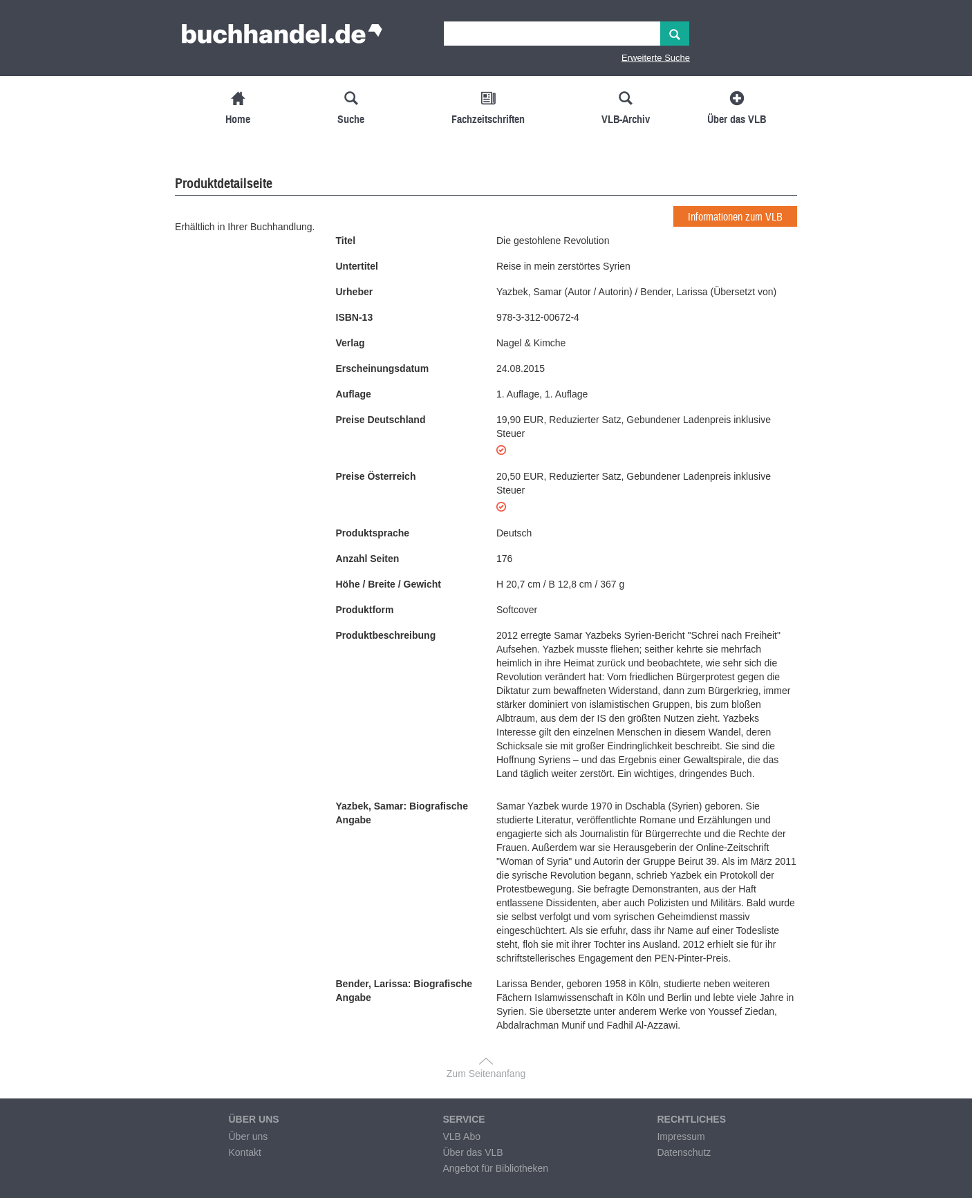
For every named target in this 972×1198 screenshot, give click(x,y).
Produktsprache (373, 533)
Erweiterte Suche (655, 58)
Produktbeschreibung (386, 635)
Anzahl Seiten (368, 558)
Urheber (354, 291)
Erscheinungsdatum (382, 368)
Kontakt (244, 1152)
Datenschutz (684, 1152)
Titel (346, 240)
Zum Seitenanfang (486, 1073)
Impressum (680, 1136)
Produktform (365, 609)
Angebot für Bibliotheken (495, 1168)
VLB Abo (461, 1136)
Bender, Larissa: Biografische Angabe (404, 990)
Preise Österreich (376, 476)
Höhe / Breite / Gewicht (388, 584)
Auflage (353, 394)
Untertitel (357, 266)
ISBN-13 (354, 317)
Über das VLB (472, 1152)
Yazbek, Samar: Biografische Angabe (402, 813)
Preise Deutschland (381, 419)
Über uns (248, 1136)
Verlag (350, 342)
